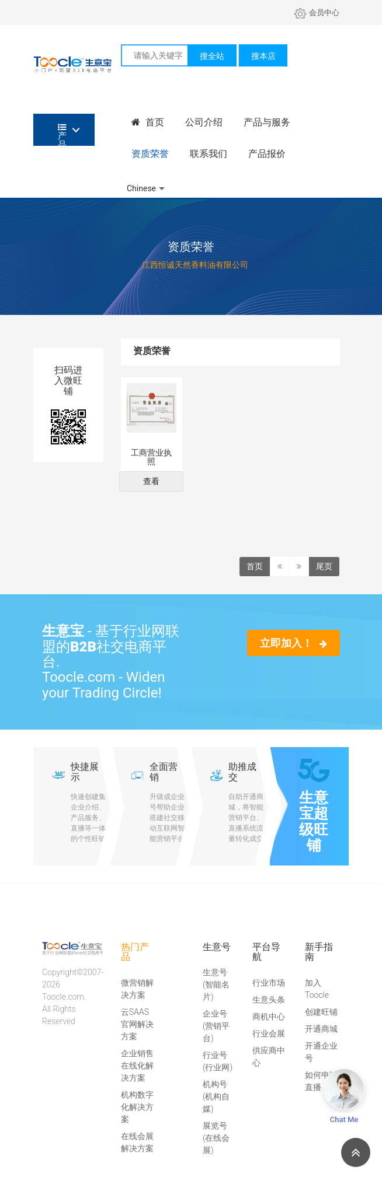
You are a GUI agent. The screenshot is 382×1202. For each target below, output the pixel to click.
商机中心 (268, 1016)
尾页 (324, 566)
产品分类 (62, 134)
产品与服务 (267, 122)
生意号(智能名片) (216, 984)
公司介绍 (204, 122)
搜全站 (212, 56)
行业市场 (268, 982)
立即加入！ (293, 643)
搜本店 (263, 56)
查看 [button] (151, 481)
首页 (147, 122)
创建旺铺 (321, 1012)
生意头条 (268, 999)
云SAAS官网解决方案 (137, 1024)
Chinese (141, 188)
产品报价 (267, 153)
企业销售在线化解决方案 (137, 1065)
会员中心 (316, 12)
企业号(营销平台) (216, 1026)
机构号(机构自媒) (216, 1096)
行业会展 (268, 1033)
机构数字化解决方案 (137, 1107)
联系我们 (208, 153)
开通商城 (321, 1028)
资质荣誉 (150, 153)
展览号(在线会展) (216, 1138)
